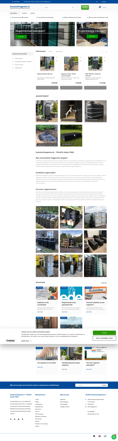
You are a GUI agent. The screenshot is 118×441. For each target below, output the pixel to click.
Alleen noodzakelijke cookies (104, 435)
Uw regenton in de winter (46, 365)
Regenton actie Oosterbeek (43, 306)
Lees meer (40, 314)
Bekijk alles (104, 285)
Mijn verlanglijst (63, 406)
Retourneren (38, 411)
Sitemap (37, 423)
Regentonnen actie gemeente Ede (69, 306)
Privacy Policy (38, 421)
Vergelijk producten (64, 408)
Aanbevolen (59, 53)
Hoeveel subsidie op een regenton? (95, 306)
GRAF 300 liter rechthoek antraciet (93, 77)
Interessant (41, 53)
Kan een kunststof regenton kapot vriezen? (46, 336)
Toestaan (104, 429)
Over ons (37, 413)
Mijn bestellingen (64, 404)
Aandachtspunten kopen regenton (71, 366)
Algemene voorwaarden (40, 418)
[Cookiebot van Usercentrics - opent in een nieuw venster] (10, 438)
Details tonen (25, 437)
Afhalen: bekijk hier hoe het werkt (71, 19)
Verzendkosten (38, 406)
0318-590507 (16, 1)
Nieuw (50, 53)
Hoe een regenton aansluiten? (93, 366)
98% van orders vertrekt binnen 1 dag (97, 19)
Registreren (63, 401)
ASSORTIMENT (14, 15)
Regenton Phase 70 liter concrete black (68, 77)
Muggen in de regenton (70, 335)
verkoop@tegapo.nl (92, 408)
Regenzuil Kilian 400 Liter (45, 76)
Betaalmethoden (39, 408)
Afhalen (24, 15)
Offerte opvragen (39, 416)
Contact (32, 15)
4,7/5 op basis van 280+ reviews (19, 19)
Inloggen (104, 1)
